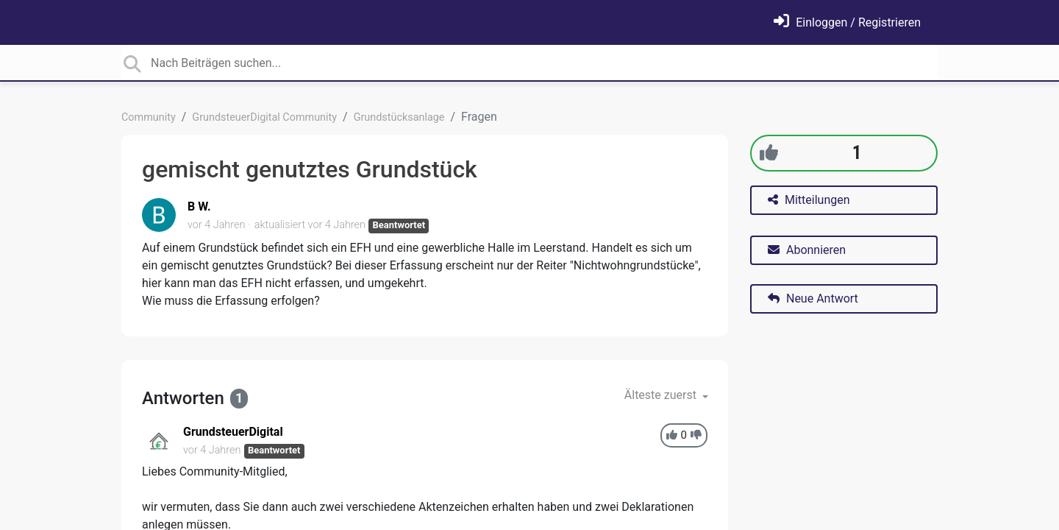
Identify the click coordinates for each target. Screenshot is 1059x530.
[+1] (769, 152)
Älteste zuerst (661, 395)
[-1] (696, 435)
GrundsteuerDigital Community (264, 117)
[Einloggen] (847, 22)
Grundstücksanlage (399, 117)
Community (148, 117)
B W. (199, 206)
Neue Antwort (813, 298)
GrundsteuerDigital (233, 432)
